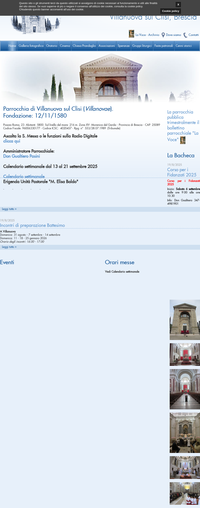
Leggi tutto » (9, 209)
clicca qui (11, 141)
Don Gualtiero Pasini (21, 156)
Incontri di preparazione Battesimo (32, 225)
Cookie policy (170, 11)
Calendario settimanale (23, 177)
